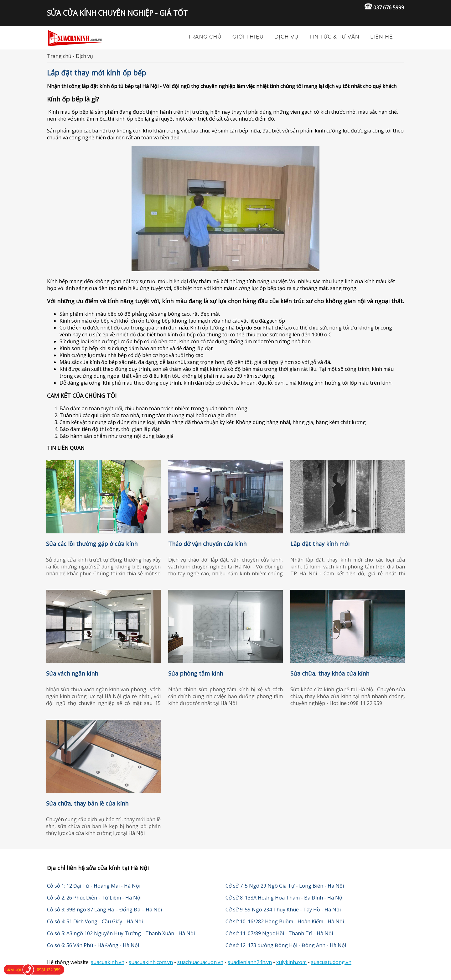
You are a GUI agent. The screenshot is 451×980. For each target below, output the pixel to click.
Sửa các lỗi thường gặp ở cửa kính (91, 543)
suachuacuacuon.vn (200, 962)
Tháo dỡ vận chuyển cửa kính (207, 543)
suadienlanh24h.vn (250, 962)
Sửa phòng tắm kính (195, 673)
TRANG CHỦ (205, 37)
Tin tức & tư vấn (334, 37)
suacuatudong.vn (331, 962)
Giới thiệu (248, 37)
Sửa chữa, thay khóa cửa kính (329, 673)
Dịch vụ (286, 37)
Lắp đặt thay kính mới (320, 543)
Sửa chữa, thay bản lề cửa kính (87, 803)
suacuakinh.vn (107, 962)
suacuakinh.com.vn (151, 962)
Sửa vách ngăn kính (72, 673)
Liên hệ (381, 37)
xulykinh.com (291, 962)
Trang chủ (59, 56)
